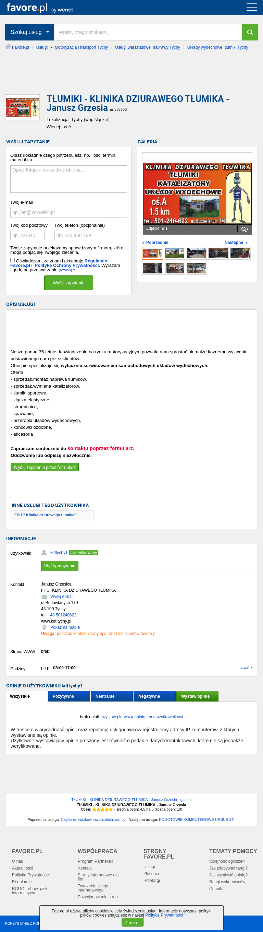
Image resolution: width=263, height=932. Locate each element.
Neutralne (105, 696)
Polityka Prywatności (31, 875)
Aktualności (22, 868)
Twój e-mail (21, 202)
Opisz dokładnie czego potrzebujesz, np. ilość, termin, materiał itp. (63, 157)
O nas (17, 861)
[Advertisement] (131, 77)
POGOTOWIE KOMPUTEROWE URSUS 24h (197, 819)
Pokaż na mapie (65, 627)
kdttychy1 (59, 552)
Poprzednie (157, 242)
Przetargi (151, 880)
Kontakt (85, 868)
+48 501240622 (62, 615)
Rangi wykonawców (227, 882)
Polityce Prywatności (164, 915)
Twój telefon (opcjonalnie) (79, 225)
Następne (234, 242)
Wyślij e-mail (61, 596)
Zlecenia (151, 873)
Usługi (149, 866)
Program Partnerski (95, 861)
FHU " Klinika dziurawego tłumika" (45, 515)
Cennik (215, 888)
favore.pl (47, 7)
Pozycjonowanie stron (98, 897)
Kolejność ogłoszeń (227, 861)
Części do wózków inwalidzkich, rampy (93, 819)
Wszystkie (20, 696)
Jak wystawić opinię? (228, 875)
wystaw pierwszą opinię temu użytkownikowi (142, 717)
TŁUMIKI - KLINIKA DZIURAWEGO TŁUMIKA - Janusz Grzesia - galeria (131, 800)
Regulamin (22, 882)
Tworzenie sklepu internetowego (94, 888)
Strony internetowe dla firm (98, 877)
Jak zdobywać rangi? (228, 868)
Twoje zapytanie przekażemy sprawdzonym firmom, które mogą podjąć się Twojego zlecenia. (66, 250)
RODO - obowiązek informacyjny (29, 890)
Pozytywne (63, 696)
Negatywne (149, 696)
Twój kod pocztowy (29, 225)
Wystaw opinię (195, 696)
